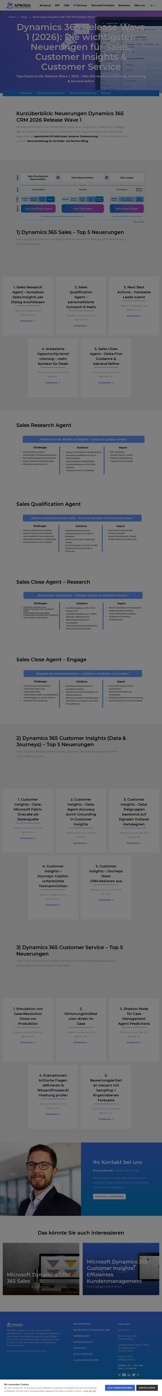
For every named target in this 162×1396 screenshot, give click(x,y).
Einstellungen (147, 1388)
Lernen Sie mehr (89, 1391)
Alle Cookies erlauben (120, 1388)
